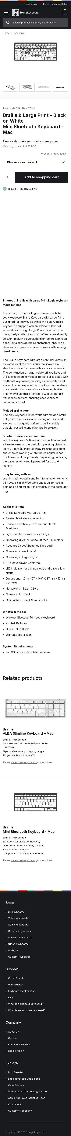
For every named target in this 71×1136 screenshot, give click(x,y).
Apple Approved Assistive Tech (26, 1097)
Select (64, 4)
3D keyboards (16, 911)
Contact (13, 1038)
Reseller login (16, 1050)
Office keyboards (18, 943)
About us (13, 1031)
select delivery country (26, 141)
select (20, 146)
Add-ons (13, 950)
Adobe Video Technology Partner (28, 1091)
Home (6, 33)
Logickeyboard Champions (24, 1078)
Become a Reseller (19, 1044)
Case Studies (16, 1085)
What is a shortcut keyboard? (25, 1003)
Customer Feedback (20, 1110)
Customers (14, 1104)
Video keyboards (18, 918)
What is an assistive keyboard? (26, 1010)
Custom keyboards (19, 956)
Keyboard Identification (54, 153)
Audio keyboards (18, 924)
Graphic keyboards (19, 930)
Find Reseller (15, 1072)
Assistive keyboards (20, 937)
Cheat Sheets (16, 978)
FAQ (10, 997)
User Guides (15, 984)
